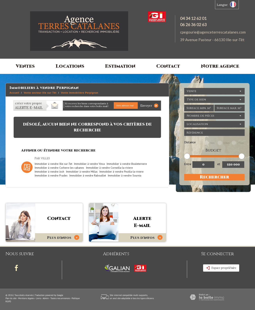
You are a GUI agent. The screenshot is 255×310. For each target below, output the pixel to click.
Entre (187, 164)
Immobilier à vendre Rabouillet (87, 175)
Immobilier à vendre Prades (51, 175)
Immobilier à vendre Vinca (89, 164)
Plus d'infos (63, 237)
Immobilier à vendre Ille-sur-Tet (53, 164)
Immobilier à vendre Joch (49, 171)
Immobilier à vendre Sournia (124, 175)
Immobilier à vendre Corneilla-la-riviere (109, 167)
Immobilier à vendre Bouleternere (127, 164)
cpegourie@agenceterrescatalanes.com (213, 32)
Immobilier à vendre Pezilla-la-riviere (121, 171)
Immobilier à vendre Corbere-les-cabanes (59, 167)
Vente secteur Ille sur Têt (40, 92)
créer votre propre (29, 105)
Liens (38, 298)
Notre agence (220, 66)
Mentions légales (26, 298)
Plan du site (11, 298)
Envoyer (149, 106)
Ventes (25, 66)
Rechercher (214, 177)
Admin (46, 298)
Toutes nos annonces (60, 298)
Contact (168, 66)
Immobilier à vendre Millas (82, 171)
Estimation (120, 66)
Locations (70, 66)
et (218, 164)
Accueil (14, 92)
